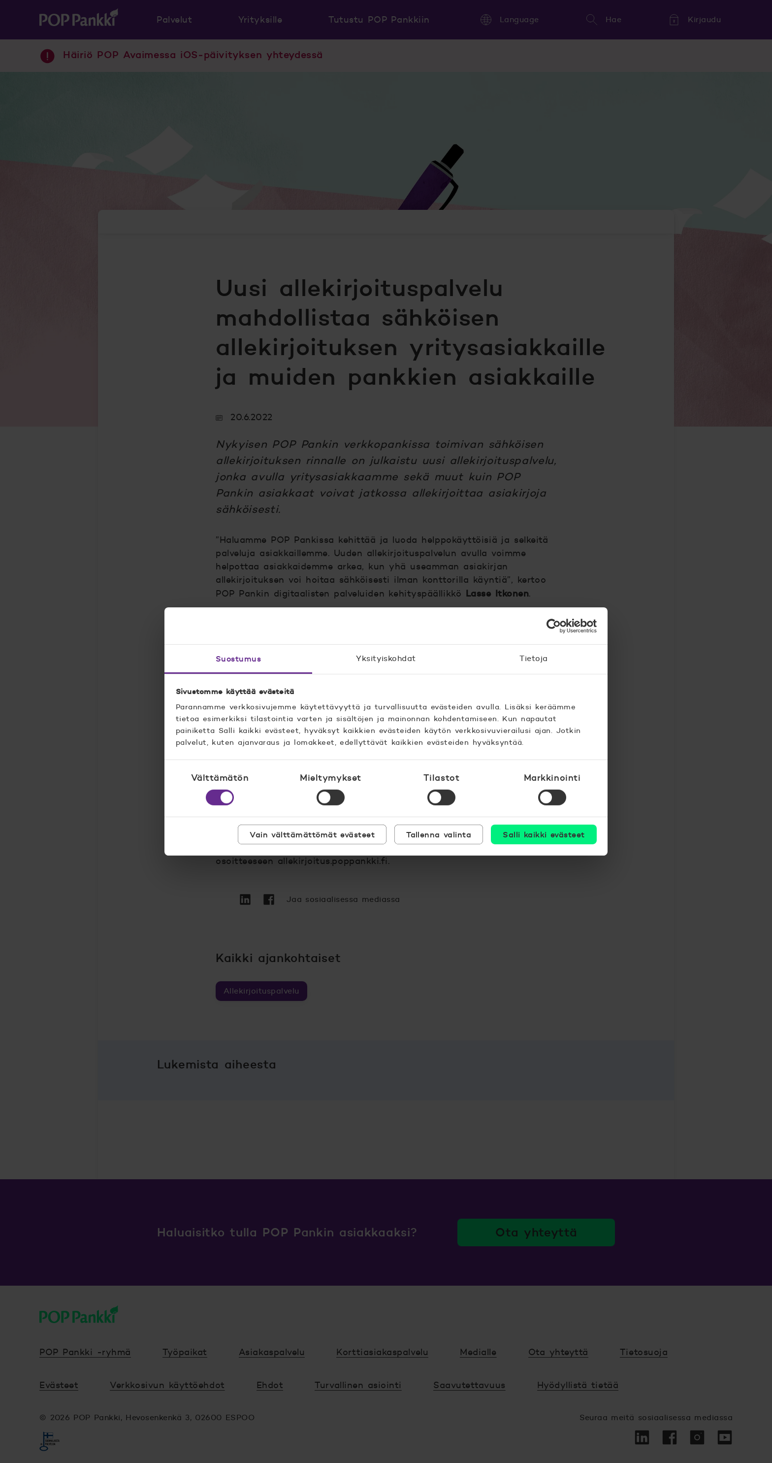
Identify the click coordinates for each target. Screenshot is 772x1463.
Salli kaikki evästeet (543, 834)
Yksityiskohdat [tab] (386, 658)
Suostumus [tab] (238, 659)
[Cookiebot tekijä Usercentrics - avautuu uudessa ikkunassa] (554, 625)
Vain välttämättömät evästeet (312, 834)
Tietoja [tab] (533, 658)
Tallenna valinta (438, 834)
